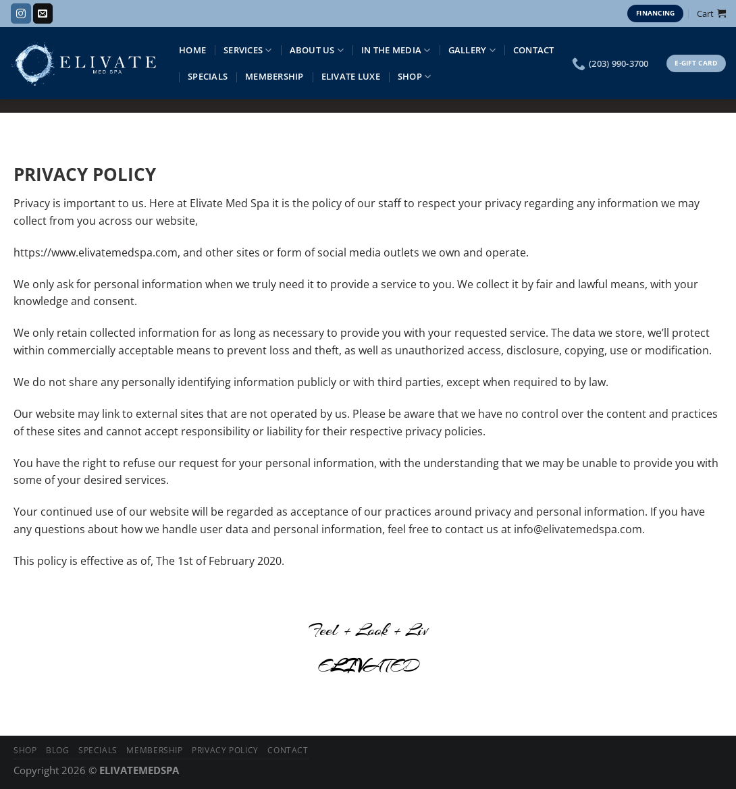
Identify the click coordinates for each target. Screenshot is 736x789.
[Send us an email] (43, 13)
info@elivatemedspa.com (578, 529)
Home (192, 50)
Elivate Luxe (350, 76)
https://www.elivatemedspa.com (96, 252)
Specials (208, 76)
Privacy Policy (225, 750)
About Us (317, 50)
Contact (533, 50)
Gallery (472, 50)
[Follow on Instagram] (20, 13)
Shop (414, 76)
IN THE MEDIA (396, 50)
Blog (57, 750)
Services (248, 50)
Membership (274, 76)
